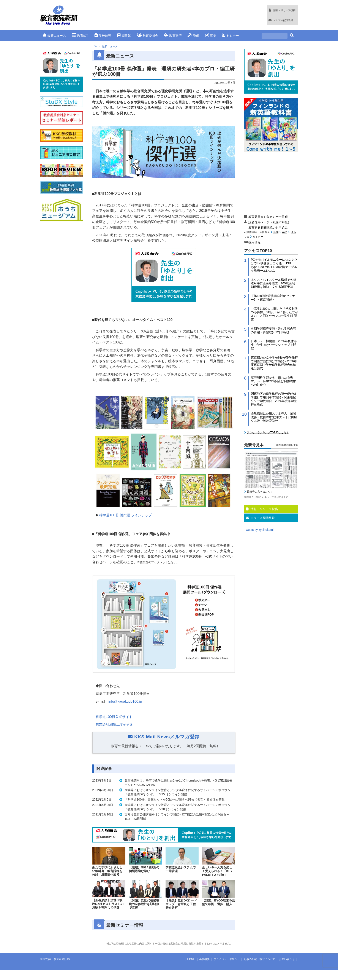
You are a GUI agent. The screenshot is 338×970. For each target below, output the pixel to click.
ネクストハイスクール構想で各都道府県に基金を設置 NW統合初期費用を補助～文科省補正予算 (273, 283)
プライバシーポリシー (227, 959)
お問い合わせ (287, 959)
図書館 (124, 35)
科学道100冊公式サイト (114, 717)
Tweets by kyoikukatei (258, 529)
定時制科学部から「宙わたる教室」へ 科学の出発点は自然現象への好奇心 (273, 381)
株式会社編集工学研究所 (115, 724)
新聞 (275, 232)
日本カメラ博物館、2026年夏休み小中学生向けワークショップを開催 (274, 344)
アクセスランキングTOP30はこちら (268, 432)
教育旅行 (173, 35)
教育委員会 (147, 35)
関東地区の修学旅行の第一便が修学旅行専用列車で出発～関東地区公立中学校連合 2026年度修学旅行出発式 (274, 399)
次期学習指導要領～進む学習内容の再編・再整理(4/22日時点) (273, 330)
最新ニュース (54, 35)
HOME (191, 959)
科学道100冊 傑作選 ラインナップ (125, 515)
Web (284, 232)
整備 (193, 35)
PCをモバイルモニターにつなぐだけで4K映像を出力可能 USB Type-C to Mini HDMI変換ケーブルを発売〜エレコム (274, 265)
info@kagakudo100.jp (125, 701)
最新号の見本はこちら (260, 491)
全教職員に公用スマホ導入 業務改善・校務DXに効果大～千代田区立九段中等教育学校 (274, 417)
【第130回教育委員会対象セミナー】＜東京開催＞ (273, 297)
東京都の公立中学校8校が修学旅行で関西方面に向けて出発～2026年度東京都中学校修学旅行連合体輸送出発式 (274, 363)
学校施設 (102, 35)
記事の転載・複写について (259, 959)
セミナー (230, 35)
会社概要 (204, 959)
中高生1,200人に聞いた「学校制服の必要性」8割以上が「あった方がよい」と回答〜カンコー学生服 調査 (274, 314)
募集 (210, 35)
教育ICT (80, 35)
